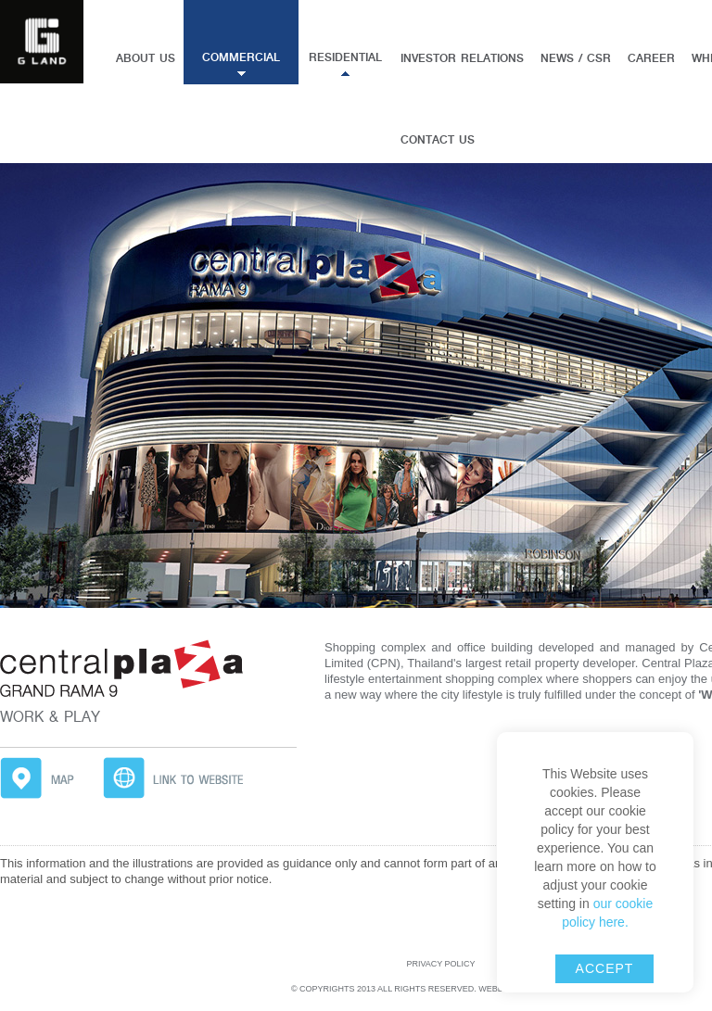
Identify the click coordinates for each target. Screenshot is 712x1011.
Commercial (241, 57)
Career (651, 58)
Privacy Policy (440, 963)
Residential (345, 57)
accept (605, 968)
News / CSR (575, 58)
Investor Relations (462, 58)
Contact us (437, 140)
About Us (145, 58)
